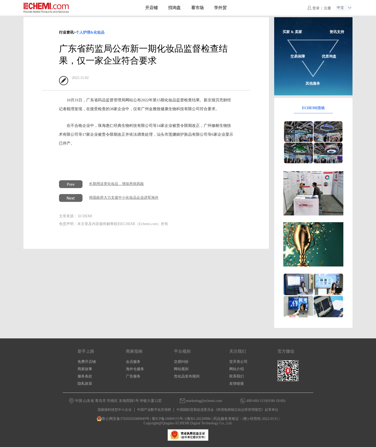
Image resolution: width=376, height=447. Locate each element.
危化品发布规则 (186, 376)
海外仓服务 (135, 369)
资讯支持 (337, 32)
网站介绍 (236, 369)
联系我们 (236, 376)
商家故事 (85, 369)
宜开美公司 (238, 362)
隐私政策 (85, 384)
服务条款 (85, 376)
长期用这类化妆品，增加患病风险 (116, 184)
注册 (327, 8)
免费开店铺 (87, 362)
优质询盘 (329, 56)
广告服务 (133, 376)
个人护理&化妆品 (90, 32)
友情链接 (236, 384)
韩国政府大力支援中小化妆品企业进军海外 (123, 198)
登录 (313, 8)
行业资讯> (67, 32)
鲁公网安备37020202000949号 (123, 419)
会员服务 (133, 362)
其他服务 (313, 83)
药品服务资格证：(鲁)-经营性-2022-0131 (245, 419)
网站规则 (181, 369)
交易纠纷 (181, 362)
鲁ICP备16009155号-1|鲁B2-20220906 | (182, 419)
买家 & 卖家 (292, 32)
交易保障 (297, 56)
